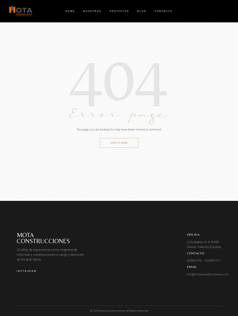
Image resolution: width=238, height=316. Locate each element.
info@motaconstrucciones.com (208, 274)
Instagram (27, 271)
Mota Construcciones (43, 238)
